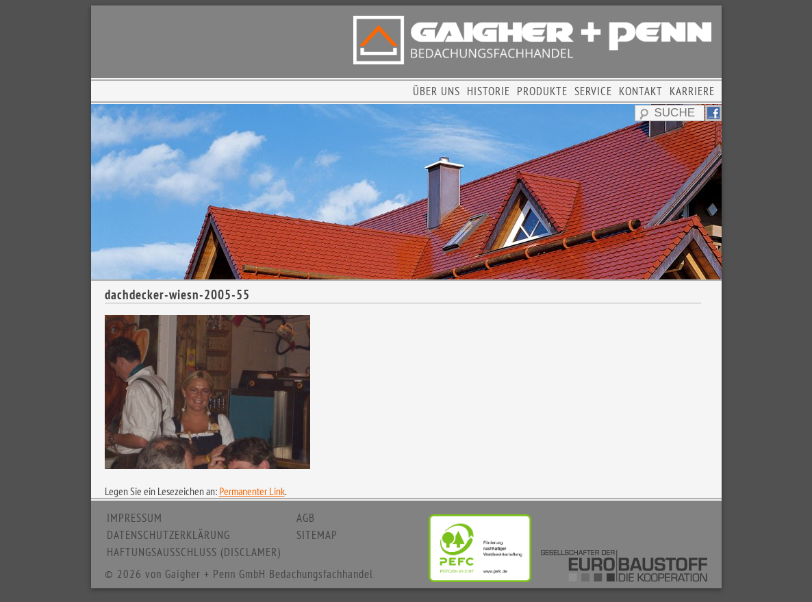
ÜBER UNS (436, 91)
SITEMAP (317, 534)
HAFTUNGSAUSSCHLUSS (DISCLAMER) (194, 552)
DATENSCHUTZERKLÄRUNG (168, 534)
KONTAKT (641, 91)
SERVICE (593, 91)
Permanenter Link (252, 491)
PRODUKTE (542, 91)
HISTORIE (488, 91)
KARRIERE (692, 91)
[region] (406, 191)
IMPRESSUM (134, 517)
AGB (305, 517)
